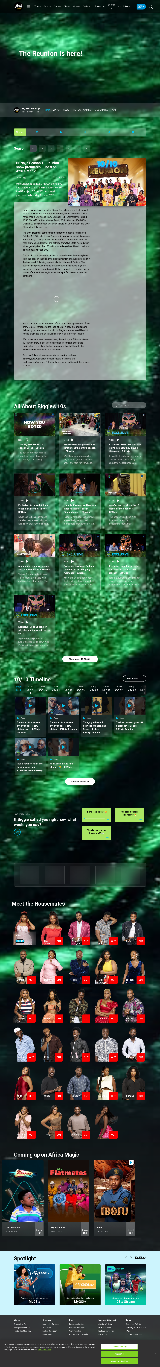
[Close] (155, 1353)
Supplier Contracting (134, 1333)
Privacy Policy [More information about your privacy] (44, 1350)
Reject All (119, 1354)
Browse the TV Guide (51, 1323)
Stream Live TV (20, 1323)
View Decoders (75, 1330)
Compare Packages (77, 1327)
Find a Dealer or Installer (78, 1333)
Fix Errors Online (104, 1327)
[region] (80, 1353)
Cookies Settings (119, 1346)
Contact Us (102, 1333)
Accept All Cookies (119, 1361)
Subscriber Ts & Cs (133, 1323)
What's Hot (47, 1327)
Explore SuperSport (50, 1330)
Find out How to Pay (106, 1330)
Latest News (47, 1333)
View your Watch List (22, 1327)
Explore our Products (77, 1323)
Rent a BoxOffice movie (23, 1330)
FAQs (128, 1330)
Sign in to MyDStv (105, 1323)
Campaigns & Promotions (136, 1327)
